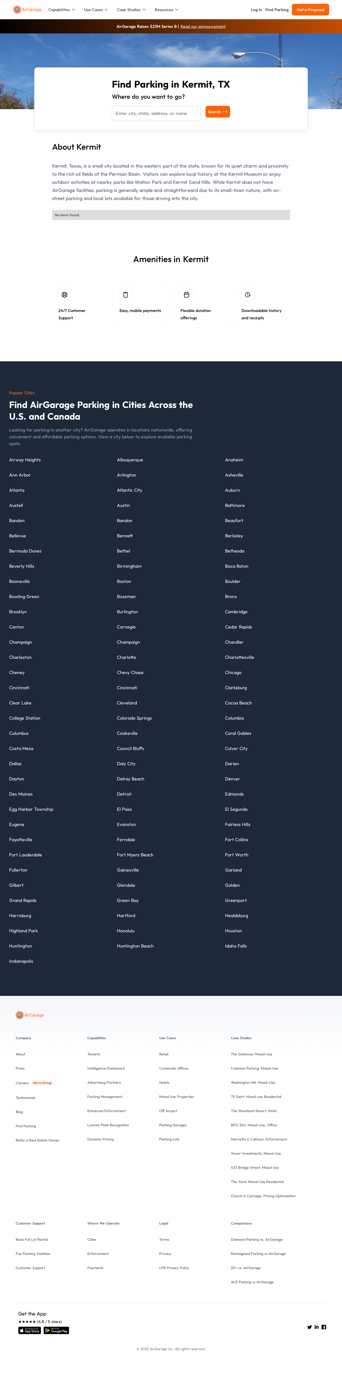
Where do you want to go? (148, 96)
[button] (62, 9)
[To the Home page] (27, 10)
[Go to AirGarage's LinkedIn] (316, 1327)
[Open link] (29, 1330)
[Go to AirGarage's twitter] (309, 1327)
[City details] (25, 461)
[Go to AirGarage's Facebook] (323, 1327)
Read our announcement (203, 26)
